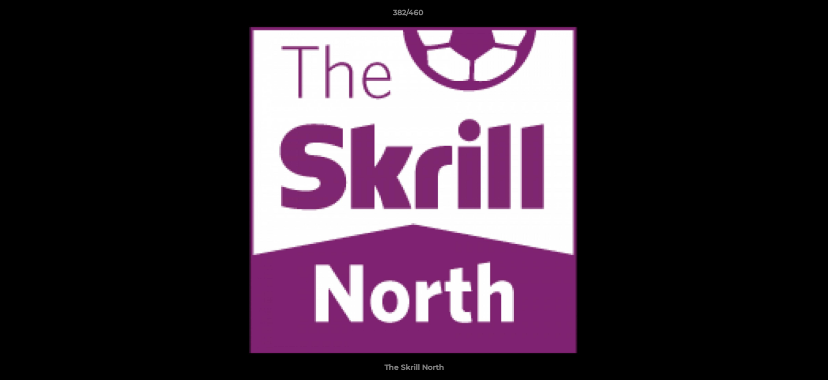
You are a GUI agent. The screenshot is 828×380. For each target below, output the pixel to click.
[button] (783, 15)
